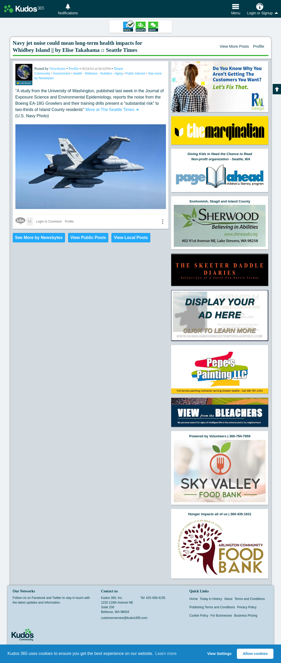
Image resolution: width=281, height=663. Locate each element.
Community (42, 73)
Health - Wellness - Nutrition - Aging (98, 73)
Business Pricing (245, 615)
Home (193, 599)
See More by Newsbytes (39, 237)
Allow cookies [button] (255, 654)
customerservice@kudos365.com (124, 618)
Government (62, 73)
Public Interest (135, 73)
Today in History (211, 599)
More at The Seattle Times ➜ (112, 109)
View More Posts (234, 46)
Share (118, 69)
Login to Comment (49, 221)
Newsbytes (58, 69)
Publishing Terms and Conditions (212, 607)
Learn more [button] (166, 653)
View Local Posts (131, 237)
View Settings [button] (219, 654)
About (228, 599)
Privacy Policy (246, 607)
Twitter (25, 610)
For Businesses (221, 615)
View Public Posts (88, 237)
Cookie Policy (198, 615)
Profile (258, 46)
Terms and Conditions (250, 599)
